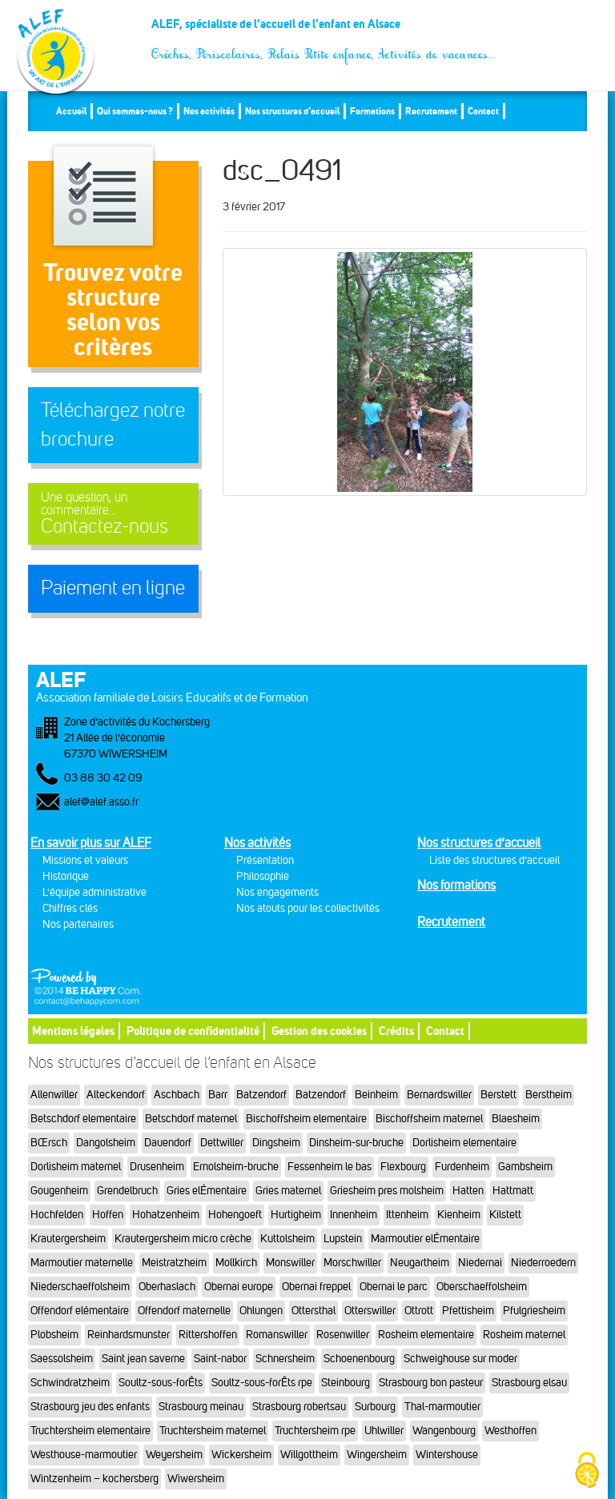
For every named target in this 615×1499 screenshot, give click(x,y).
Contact (483, 111)
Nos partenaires (78, 924)
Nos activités (209, 111)
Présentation (265, 860)
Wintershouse (447, 1454)
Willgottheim (309, 1454)
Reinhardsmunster (128, 1334)
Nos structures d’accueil (292, 111)
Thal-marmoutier (442, 1406)
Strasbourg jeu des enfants (90, 1406)
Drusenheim (157, 1166)
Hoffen (107, 1214)
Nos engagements (277, 892)
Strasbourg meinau (201, 1406)
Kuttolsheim (287, 1238)
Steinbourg (345, 1382)
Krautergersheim (68, 1238)
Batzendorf (261, 1094)
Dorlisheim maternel (75, 1166)
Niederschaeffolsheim (80, 1286)
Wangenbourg (444, 1430)
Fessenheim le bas (329, 1166)
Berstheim (548, 1094)
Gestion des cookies (319, 1030)
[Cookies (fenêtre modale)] (587, 1471)
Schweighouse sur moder (460, 1358)
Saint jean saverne (143, 1358)
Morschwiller (352, 1262)
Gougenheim (59, 1190)
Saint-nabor (220, 1358)
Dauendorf (167, 1142)
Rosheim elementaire (426, 1334)
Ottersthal (313, 1310)
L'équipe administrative (94, 892)
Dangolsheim (105, 1142)
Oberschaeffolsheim (481, 1286)
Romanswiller (277, 1334)
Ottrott (418, 1310)
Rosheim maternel (524, 1334)
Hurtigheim (296, 1214)
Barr (217, 1094)
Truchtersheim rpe (315, 1430)
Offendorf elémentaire (79, 1310)
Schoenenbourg (359, 1358)
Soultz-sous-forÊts (161, 1382)
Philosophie (262, 876)
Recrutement (431, 111)
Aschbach (176, 1094)
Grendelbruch (127, 1190)
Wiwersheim (195, 1478)
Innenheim (353, 1214)
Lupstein (343, 1238)
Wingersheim (377, 1454)
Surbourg (375, 1406)
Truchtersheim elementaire (90, 1430)
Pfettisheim (468, 1310)
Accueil (71, 111)
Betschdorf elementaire (83, 1118)
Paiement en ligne (113, 588)
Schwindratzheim (70, 1382)
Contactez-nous (113, 514)
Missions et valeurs (85, 860)
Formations (372, 111)
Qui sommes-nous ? (135, 111)
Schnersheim (285, 1358)
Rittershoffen (208, 1334)
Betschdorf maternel (191, 1118)
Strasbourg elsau (529, 1382)
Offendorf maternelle (184, 1310)
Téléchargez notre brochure (113, 424)
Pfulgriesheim (534, 1310)
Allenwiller (54, 1094)
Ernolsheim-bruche (236, 1166)
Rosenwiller (342, 1334)
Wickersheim (241, 1454)
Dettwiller (221, 1142)
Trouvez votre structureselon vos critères (113, 309)
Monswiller (290, 1262)
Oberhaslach (167, 1286)
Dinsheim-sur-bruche (356, 1142)
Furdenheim (462, 1166)
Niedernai (480, 1262)
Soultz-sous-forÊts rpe (261, 1382)
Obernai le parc (394, 1286)
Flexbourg (403, 1166)
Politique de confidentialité (193, 1030)
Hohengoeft (235, 1214)
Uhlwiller (384, 1430)
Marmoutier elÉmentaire (425, 1238)
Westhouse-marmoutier (83, 1454)
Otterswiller (370, 1310)
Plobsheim (54, 1334)
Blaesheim (516, 1118)
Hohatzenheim (165, 1214)
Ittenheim (407, 1214)
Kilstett (505, 1214)
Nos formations (456, 885)
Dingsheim (276, 1142)
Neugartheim (419, 1262)
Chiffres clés (70, 908)
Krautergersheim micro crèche (183, 1238)
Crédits (396, 1030)
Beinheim (376, 1094)
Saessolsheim (61, 1358)
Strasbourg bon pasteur (431, 1382)
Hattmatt (512, 1190)
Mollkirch (236, 1262)
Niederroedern (543, 1262)
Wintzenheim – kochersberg (94, 1478)
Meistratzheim (174, 1262)
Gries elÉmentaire (207, 1190)
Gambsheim (525, 1166)
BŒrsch (48, 1142)
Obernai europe (238, 1286)
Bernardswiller (439, 1094)
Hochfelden (56, 1214)
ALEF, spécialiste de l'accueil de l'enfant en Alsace (323, 30)
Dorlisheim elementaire (464, 1142)
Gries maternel (288, 1190)
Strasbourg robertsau (299, 1406)
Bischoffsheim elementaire (306, 1118)
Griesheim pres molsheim (387, 1190)
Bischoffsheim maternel (429, 1118)
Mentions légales (73, 1030)
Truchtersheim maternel (212, 1430)
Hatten (468, 1190)
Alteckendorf (115, 1094)
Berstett (498, 1094)
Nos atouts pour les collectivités (308, 908)
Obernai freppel (316, 1286)
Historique (65, 876)
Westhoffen (510, 1430)
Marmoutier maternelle (81, 1262)
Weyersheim (174, 1454)
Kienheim (458, 1214)
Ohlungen (261, 1310)
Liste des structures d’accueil (494, 860)
